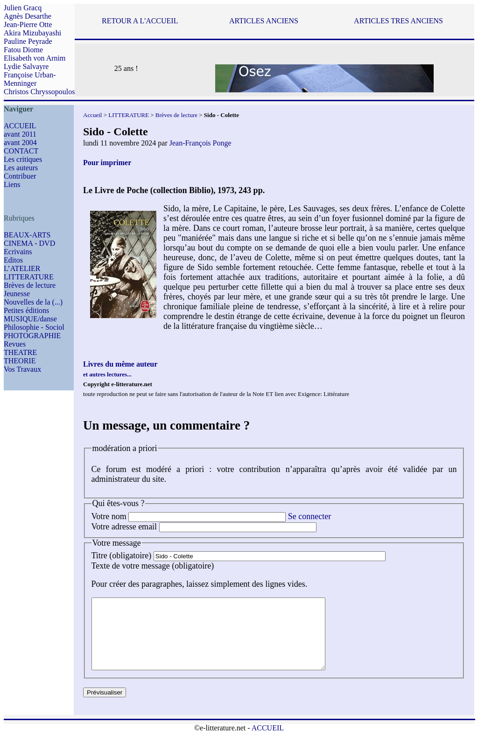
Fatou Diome (23, 50)
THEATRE (20, 352)
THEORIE (19, 361)
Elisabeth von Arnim (34, 58)
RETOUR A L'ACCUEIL (140, 21)
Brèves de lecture (30, 285)
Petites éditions (26, 310)
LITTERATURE (29, 277)
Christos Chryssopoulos (39, 92)
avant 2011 (20, 134)
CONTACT (21, 151)
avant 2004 (20, 142)
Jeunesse (17, 294)
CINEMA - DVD (29, 243)
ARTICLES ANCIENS (263, 21)
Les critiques (23, 159)
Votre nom (109, 516)
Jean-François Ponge (200, 143)
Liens (12, 184)
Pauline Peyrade (28, 41)
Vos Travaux (22, 369)
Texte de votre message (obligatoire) (152, 565)
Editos (13, 260)
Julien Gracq (23, 8)
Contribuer (20, 176)
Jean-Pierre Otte (28, 24)
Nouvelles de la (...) (33, 302)
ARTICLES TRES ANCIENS (398, 21)
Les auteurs (21, 168)
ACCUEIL (20, 126)
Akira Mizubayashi (32, 33)
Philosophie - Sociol (34, 327)
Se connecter (309, 516)
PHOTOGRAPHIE (32, 336)
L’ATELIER (22, 268)
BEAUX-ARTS (27, 235)
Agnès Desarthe (27, 16)
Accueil (92, 114)
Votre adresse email (124, 526)
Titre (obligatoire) (121, 555)
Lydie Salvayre (26, 66)
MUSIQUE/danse (30, 319)
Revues (15, 344)
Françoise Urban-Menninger (30, 79)
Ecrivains (18, 252)
